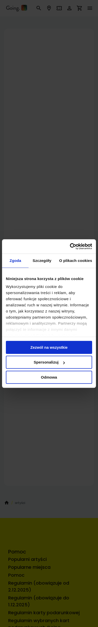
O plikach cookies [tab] (75, 260)
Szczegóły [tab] (42, 260)
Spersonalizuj (49, 362)
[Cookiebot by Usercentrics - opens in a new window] (70, 246)
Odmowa (49, 377)
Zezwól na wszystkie (49, 347)
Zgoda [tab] (15, 260)
